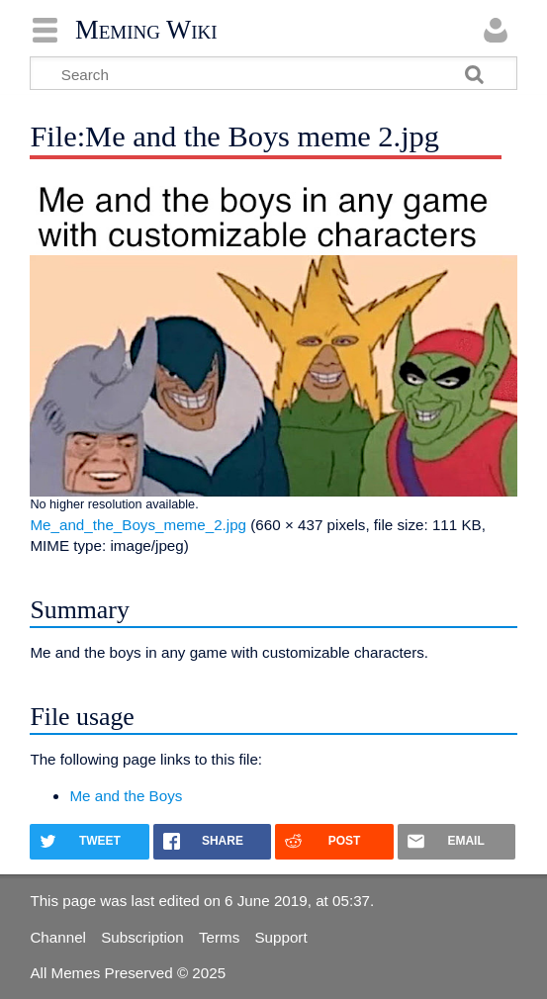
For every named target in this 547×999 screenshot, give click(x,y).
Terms (219, 937)
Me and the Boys (125, 795)
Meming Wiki (146, 30)
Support (280, 937)
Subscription (142, 937)
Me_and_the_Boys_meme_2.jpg (138, 524)
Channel (58, 937)
